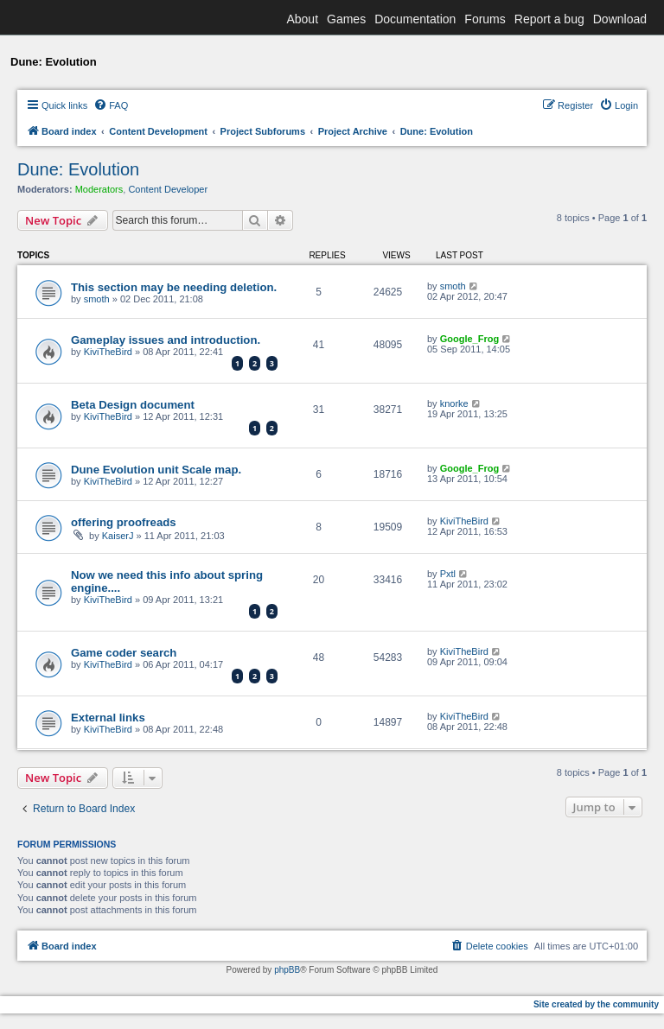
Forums (484, 19)
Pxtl (448, 573)
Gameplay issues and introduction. (165, 339)
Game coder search (123, 652)
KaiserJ (118, 535)
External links (108, 717)
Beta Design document (133, 404)
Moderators (99, 189)
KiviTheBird (108, 351)
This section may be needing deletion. (174, 287)
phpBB (287, 970)
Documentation (415, 19)
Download (620, 19)
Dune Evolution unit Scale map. (156, 469)
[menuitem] (110, 105)
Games (346, 19)
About (302, 19)
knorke (454, 403)
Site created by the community (596, 1004)
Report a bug (549, 19)
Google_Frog (469, 338)
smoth (97, 299)
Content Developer (168, 189)
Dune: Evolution (78, 169)
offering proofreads (123, 522)
